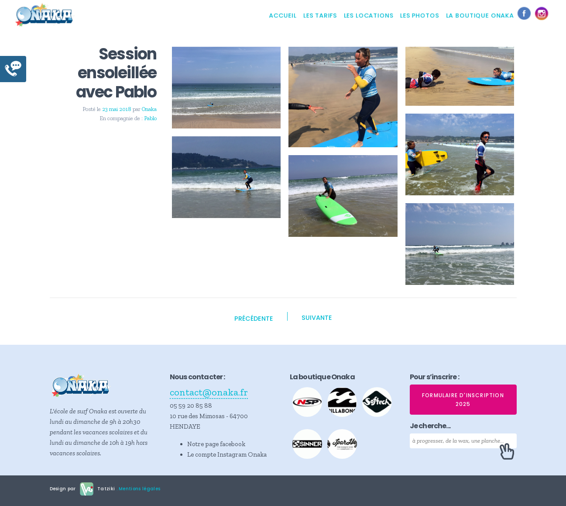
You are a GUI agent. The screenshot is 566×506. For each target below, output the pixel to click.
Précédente (253, 318)
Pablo (150, 118)
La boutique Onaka (480, 15)
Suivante (317, 317)
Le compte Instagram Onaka (227, 454)
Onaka (149, 109)
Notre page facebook (216, 444)
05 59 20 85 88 (191, 405)
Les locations (368, 15)
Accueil (282, 15)
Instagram (543, 15)
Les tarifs (320, 15)
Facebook (526, 15)
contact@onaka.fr (209, 392)
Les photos (419, 15)
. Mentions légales (137, 488)
